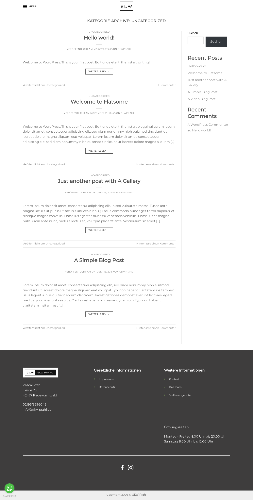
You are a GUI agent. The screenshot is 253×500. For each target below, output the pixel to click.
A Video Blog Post (202, 99)
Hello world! (99, 38)
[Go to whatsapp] (9, 488)
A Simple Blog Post (99, 260)
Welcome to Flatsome (99, 102)
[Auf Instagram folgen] (130, 468)
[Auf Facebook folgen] (122, 468)
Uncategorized (99, 31)
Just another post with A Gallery (99, 181)
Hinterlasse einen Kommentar (156, 164)
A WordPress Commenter (208, 124)
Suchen (193, 33)
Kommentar (167, 85)
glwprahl (124, 49)
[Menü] (30, 6)
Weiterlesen (99, 71)
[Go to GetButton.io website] (9, 496)
